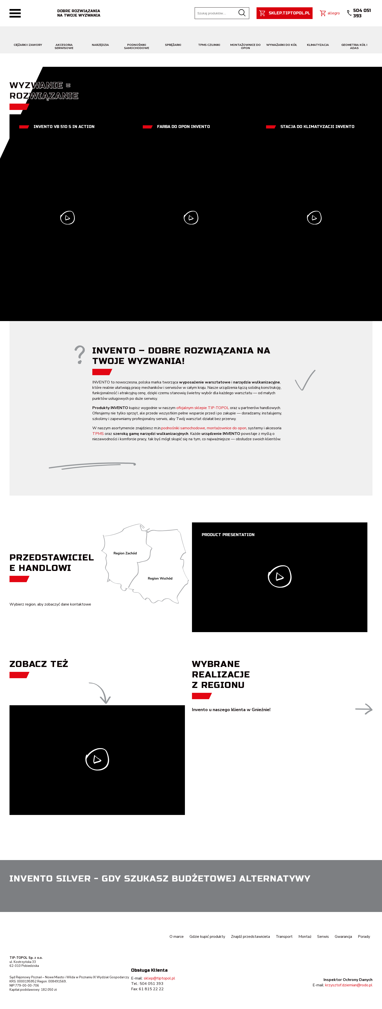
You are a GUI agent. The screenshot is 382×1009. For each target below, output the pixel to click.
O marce (176, 936)
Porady (364, 936)
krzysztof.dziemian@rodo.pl (348, 985)
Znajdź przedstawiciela (250, 936)
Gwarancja (343, 936)
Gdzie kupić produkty (207, 936)
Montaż (304, 936)
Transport (284, 936)
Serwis (323, 936)
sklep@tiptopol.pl (159, 978)
